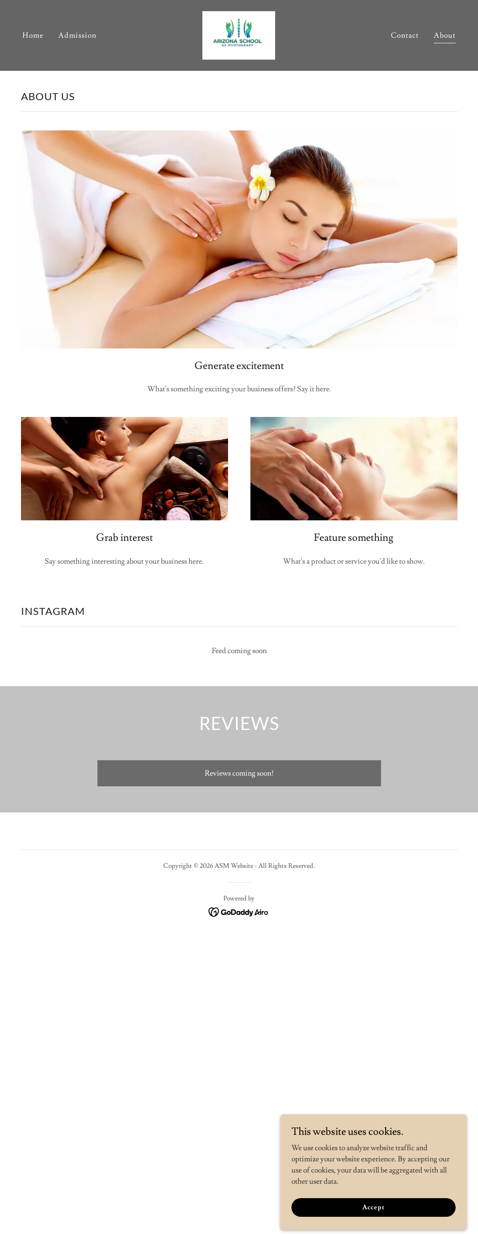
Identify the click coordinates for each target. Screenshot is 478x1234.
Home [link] (32, 35)
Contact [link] (405, 35)
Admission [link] (77, 35)
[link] (238, 33)
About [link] (445, 35)
